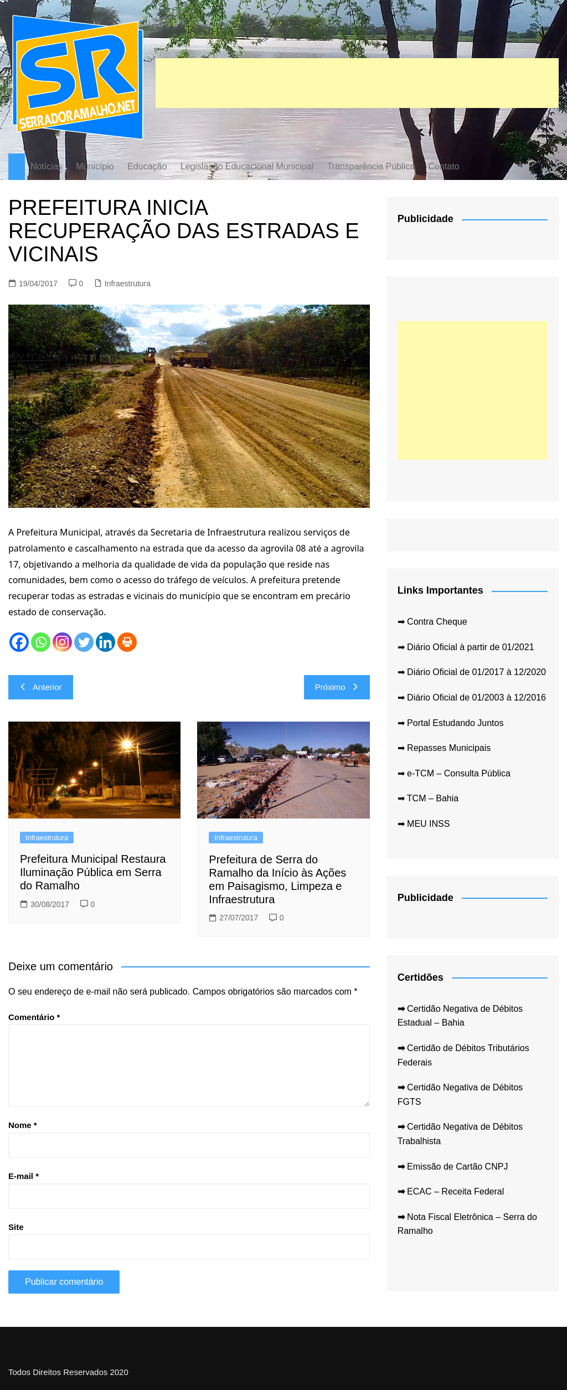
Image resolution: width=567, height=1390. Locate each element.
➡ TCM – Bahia (428, 798)
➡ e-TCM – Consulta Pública (454, 773)
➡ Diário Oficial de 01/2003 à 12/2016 (472, 697)
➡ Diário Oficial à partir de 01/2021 (466, 647)
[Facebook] (19, 642)
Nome (22, 1125)
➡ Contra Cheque (432, 621)
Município (95, 166)
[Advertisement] (357, 83)
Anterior (40, 687)
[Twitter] (84, 642)
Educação (147, 166)
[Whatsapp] (40, 642)
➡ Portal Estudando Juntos (451, 723)
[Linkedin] (105, 642)
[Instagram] (62, 642)
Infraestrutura (128, 283)
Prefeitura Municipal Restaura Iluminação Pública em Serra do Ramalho (93, 872)
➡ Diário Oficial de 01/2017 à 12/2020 (472, 672)
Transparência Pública (371, 166)
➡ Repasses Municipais (444, 748)
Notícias (46, 166)
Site (16, 1227)
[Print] (127, 642)
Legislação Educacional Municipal (247, 166)
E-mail (23, 1176)
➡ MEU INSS (424, 823)
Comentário (34, 1017)
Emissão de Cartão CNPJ (453, 1166)
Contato (443, 166)
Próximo (337, 687)
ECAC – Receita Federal (451, 1191)
